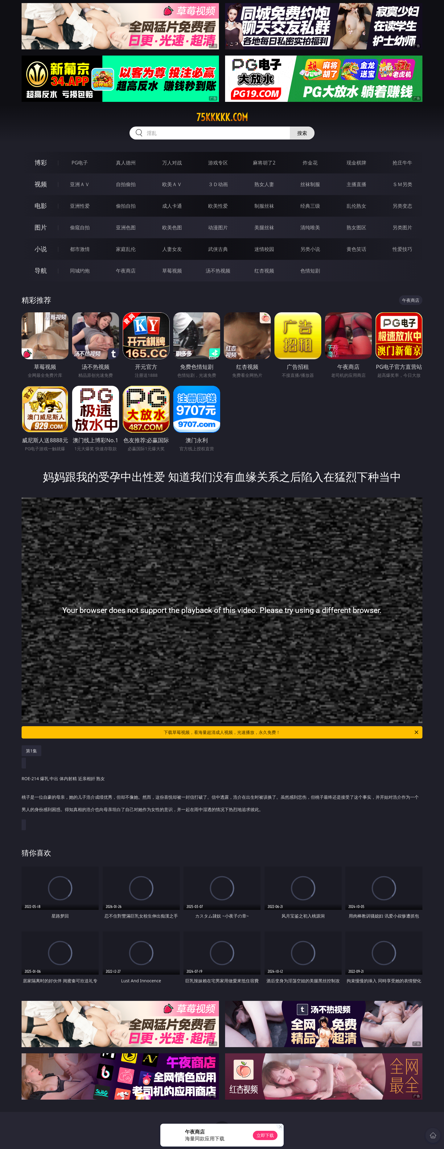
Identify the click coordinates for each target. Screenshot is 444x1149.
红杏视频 (264, 270)
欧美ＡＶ (172, 184)
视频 (41, 184)
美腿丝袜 (264, 227)
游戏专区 (218, 162)
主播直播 (356, 184)
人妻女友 (172, 249)
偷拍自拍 (126, 205)
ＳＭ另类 (402, 184)
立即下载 (265, 1135)
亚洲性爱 (80, 205)
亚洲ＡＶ (80, 184)
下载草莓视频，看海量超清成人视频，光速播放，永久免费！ (291, 732)
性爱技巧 (402, 249)
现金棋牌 (356, 162)
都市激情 (80, 249)
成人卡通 (172, 205)
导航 (41, 270)
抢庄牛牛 (402, 162)
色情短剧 (310, 270)
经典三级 (310, 205)
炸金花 (310, 162)
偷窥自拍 (80, 227)
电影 (41, 206)
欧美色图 (172, 227)
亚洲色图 (126, 227)
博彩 (41, 162)
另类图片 (402, 227)
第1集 (31, 751)
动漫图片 (218, 227)
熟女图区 (356, 227)
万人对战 (172, 162)
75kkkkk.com (222, 117)
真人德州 (126, 162)
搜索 (302, 133)
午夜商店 (126, 270)
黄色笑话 (356, 249)
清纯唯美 (310, 227)
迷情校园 (264, 249)
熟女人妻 (264, 184)
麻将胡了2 (264, 162)
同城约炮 (80, 270)
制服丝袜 (264, 205)
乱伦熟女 (356, 205)
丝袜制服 (310, 184)
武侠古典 (218, 249)
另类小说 (310, 249)
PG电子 (80, 162)
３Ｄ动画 (218, 184)
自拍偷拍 (126, 184)
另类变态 (402, 205)
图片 (41, 227)
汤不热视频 (218, 270)
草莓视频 (172, 270)
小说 (41, 249)
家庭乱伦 (126, 249)
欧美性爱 (218, 205)
